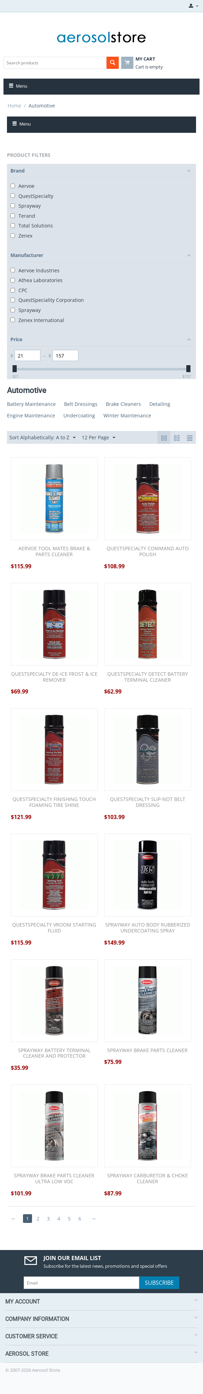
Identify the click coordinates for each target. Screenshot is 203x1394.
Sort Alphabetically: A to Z (42, 437)
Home (14, 105)
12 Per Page (98, 437)
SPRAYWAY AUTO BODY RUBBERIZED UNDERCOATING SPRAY (147, 928)
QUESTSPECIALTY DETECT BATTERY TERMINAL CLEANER (147, 677)
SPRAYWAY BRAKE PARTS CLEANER (147, 1050)
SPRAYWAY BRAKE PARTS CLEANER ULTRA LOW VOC (54, 1179)
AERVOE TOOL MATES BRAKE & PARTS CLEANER (54, 552)
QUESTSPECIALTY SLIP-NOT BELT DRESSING (147, 802)
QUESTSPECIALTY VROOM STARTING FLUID (54, 928)
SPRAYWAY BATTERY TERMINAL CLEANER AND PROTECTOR (54, 1053)
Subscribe (159, 1283)
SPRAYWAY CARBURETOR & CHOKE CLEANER (147, 1179)
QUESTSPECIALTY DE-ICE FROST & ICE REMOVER (54, 677)
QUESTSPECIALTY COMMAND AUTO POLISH (148, 552)
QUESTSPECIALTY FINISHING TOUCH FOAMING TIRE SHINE (54, 802)
